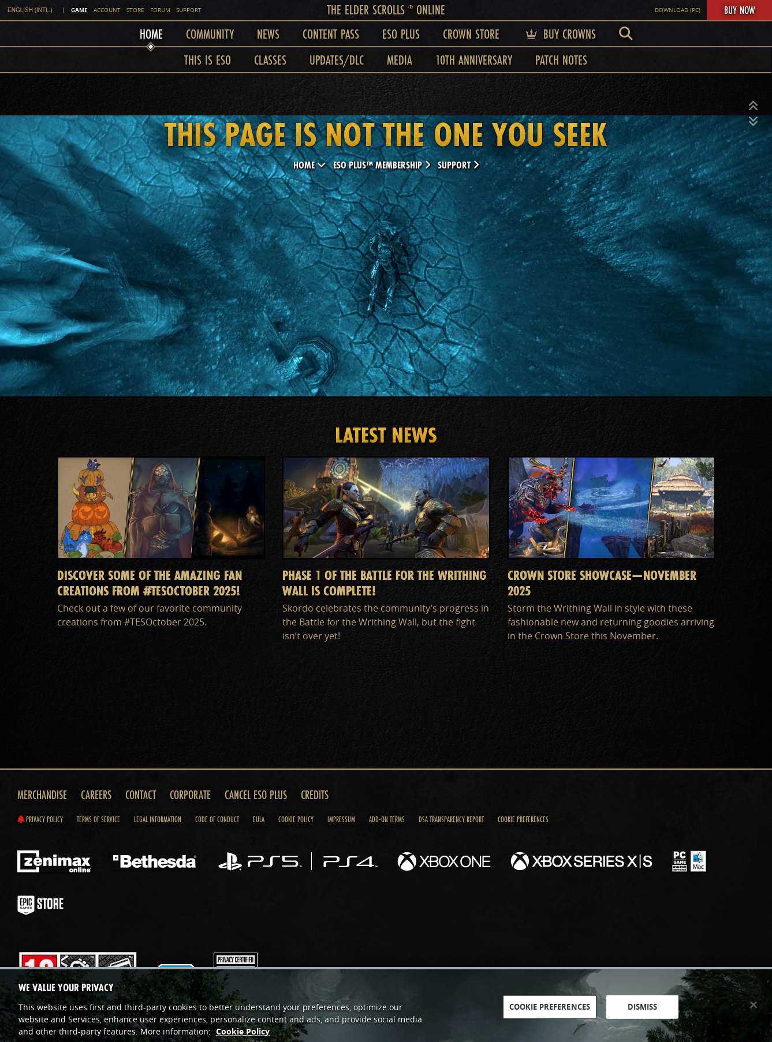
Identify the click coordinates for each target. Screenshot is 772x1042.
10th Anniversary (473, 60)
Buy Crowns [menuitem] (559, 34)
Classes (270, 60)
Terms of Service (98, 819)
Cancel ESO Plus (256, 794)
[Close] (753, 1010)
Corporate (190, 794)
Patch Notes (561, 60)
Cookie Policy (296, 819)
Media (399, 60)
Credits (315, 794)
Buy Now (739, 9)
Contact (140, 794)
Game (79, 10)
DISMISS (643, 1012)
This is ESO (207, 60)
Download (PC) (677, 10)
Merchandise (42, 794)
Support (189, 10)
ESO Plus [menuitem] (401, 34)
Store (135, 10)
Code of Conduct (217, 819)
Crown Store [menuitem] (471, 34)
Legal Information (157, 819)
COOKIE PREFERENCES (549, 1012)
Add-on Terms (387, 819)
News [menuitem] (268, 34)
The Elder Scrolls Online (386, 9)
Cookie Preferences (523, 819)
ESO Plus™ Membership (382, 164)
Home (309, 164)
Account (107, 10)
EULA (258, 819)
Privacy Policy (40, 819)
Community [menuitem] (210, 34)
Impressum (341, 819)
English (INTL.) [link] (30, 10)
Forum (160, 10)
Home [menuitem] (151, 34)
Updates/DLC (336, 60)
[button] (753, 106)
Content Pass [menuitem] (331, 34)
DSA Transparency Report (451, 819)
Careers (96, 794)
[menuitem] (626, 34)
